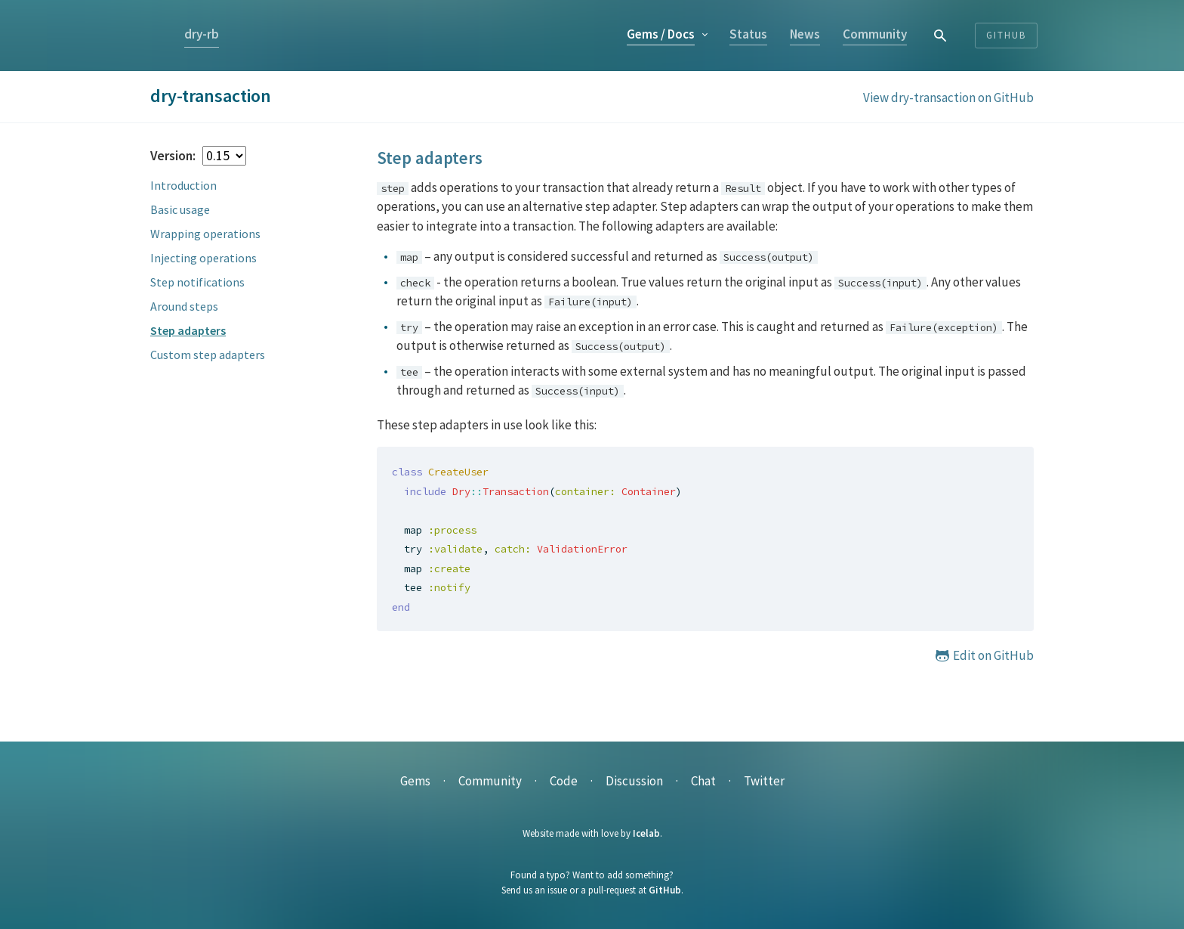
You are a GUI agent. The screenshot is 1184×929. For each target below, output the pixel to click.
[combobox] (941, 35)
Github (1006, 35)
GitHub (665, 890)
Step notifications (197, 282)
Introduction (183, 185)
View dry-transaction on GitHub (948, 97)
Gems (661, 34)
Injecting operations (203, 257)
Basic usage (180, 209)
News (805, 34)
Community (875, 34)
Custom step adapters (207, 354)
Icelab (646, 833)
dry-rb (201, 34)
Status (748, 34)
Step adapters (188, 330)
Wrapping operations (205, 233)
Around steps (184, 306)
